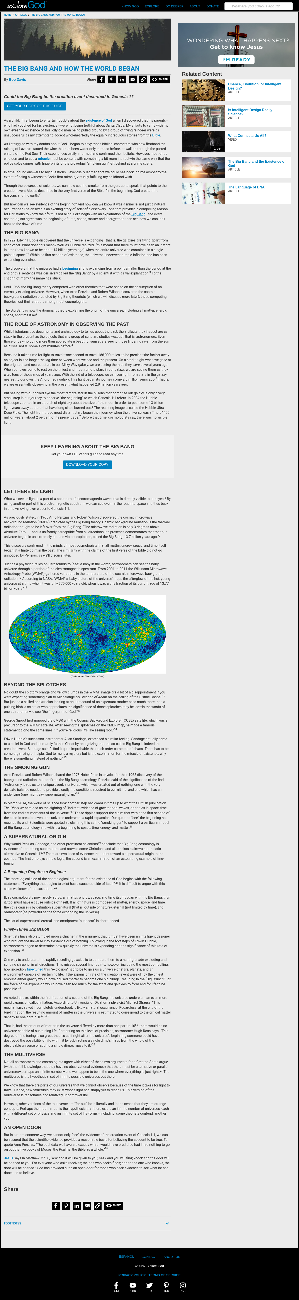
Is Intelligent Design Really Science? (250, 112)
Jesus (8, 1158)
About (195, 6)
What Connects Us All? (247, 136)
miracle (43, 159)
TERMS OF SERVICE (164, 1275)
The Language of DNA (246, 187)
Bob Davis (17, 79)
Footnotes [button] (12, 1223)
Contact (149, 1257)
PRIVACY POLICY (132, 1275)
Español (126, 1256)
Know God (130, 6)
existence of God (99, 120)
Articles (21, 14)
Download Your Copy (87, 464)
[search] (258, 6)
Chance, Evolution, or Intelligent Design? (254, 86)
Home (7, 14)
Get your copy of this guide (35, 106)
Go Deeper (174, 6)
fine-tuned (35, 969)
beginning (70, 268)
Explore (152, 6)
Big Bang (138, 214)
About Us (171, 1257)
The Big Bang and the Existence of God (256, 163)
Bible (156, 135)
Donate (213, 6)
